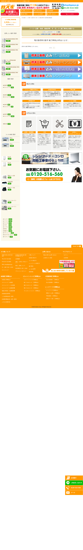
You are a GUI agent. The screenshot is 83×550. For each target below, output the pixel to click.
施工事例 (24, 14)
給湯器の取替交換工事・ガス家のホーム (21, 255)
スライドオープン (9, 201)
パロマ (8, 225)
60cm (8, 139)
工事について (25, 10)
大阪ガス (8, 230)
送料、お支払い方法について (21, 262)
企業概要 (50, 10)
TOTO (8, 228)
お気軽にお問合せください (52, 174)
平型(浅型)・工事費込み (52, 295)
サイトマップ (5, 270)
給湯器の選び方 (32, 257)
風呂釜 (7, 123)
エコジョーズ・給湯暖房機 (8, 288)
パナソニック (9, 232)
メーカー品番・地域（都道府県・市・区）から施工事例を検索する (51, 29)
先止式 (6, 164)
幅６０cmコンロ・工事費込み (31, 285)
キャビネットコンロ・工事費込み (32, 290)
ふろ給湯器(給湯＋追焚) (7, 296)
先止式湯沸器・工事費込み (52, 282)
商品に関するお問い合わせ (49, 255)
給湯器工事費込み (6, 279)
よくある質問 (38, 14)
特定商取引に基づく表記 (21, 268)
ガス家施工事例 (41, 17)
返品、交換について (20, 265)
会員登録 (66, 257)
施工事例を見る (10, 24)
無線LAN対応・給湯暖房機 (8, 290)
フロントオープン (9, 207)
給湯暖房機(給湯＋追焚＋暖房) (9, 299)
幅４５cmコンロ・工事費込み (31, 288)
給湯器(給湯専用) (6, 293)
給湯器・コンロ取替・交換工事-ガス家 (30, 17)
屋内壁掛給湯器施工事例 (10, 51)
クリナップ (8, 236)
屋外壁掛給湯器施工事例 (10, 40)
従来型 (7, 85)
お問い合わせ (51, 14)
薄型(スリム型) (8, 176)
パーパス (8, 223)
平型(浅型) (7, 182)
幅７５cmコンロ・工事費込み (31, 282)
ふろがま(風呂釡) (6, 302)
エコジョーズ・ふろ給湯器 (8, 285)
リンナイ (8, 219)
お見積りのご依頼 (47, 257)
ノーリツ (8, 221)
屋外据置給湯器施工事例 (10, 45)
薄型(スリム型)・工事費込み (53, 293)
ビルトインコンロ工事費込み (31, 279)
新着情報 (31, 271)
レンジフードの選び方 (34, 263)
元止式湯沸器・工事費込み (52, 279)
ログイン (66, 255)
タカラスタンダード (10, 234)
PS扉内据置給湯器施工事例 (10, 68)
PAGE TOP (76, 246)
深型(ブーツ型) (8, 188)
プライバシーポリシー (20, 271)
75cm (8, 145)
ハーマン (8, 226)
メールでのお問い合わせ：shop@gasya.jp (50, 264)
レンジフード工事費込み (52, 290)
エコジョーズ (9, 87)
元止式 (6, 158)
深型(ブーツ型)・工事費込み (53, 298)
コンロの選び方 (32, 260)
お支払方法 (38, 10)
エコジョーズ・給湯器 (7, 282)
